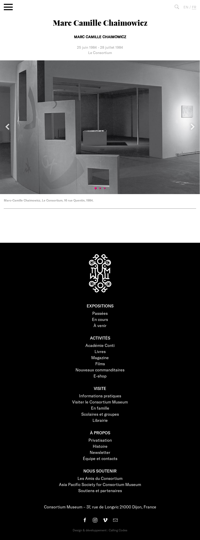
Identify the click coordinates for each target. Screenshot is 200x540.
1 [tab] (96, 188)
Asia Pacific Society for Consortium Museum (100, 484)
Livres (100, 351)
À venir (100, 325)
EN (185, 7)
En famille (100, 408)
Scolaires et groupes (100, 414)
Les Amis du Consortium (100, 478)
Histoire (100, 446)
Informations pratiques (100, 395)
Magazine (100, 357)
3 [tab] (104, 188)
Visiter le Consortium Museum (100, 401)
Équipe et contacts (100, 458)
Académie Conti (100, 345)
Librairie (100, 420)
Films (100, 363)
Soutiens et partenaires (100, 490)
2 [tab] (100, 188)
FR (194, 7)
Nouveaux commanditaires (100, 369)
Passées (100, 313)
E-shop (100, 375)
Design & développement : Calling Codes (100, 530)
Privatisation (100, 440)
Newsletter (100, 452)
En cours (100, 319)
